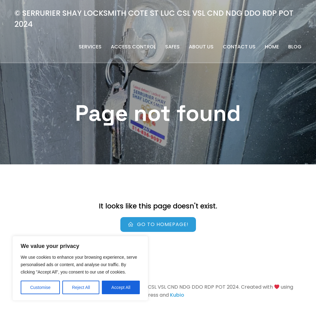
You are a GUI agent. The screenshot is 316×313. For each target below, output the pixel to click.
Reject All (81, 287)
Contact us (239, 46)
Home (272, 46)
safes (172, 46)
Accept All (120, 287)
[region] (80, 268)
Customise (40, 287)
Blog (294, 46)
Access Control (133, 46)
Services (90, 46)
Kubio (177, 295)
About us (201, 46)
